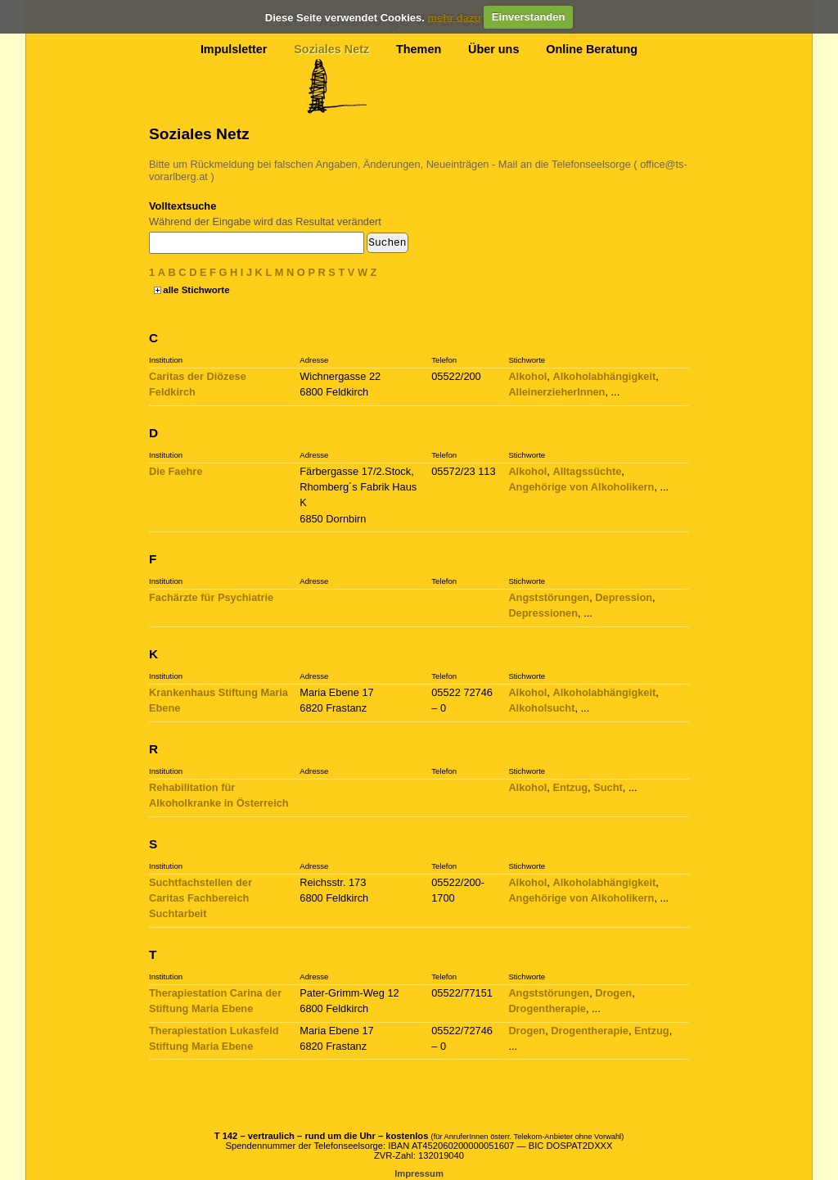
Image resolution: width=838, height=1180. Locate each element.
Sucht (608, 787)
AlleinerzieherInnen (556, 392)
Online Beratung (592, 49)
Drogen (613, 993)
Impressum (419, 1173)
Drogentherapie (547, 1008)
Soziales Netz (331, 49)
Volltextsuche (182, 206)
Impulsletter (234, 49)
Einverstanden (528, 17)
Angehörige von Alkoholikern (581, 487)
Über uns (493, 49)
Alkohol (527, 376)
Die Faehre (175, 471)
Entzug (570, 787)
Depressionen (543, 613)
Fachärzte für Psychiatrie (211, 597)
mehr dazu (453, 17)
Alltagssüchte (586, 471)
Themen (418, 49)
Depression (623, 597)
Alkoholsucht (541, 708)
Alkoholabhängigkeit (604, 376)
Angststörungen (548, 597)
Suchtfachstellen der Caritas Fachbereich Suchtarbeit (200, 898)
